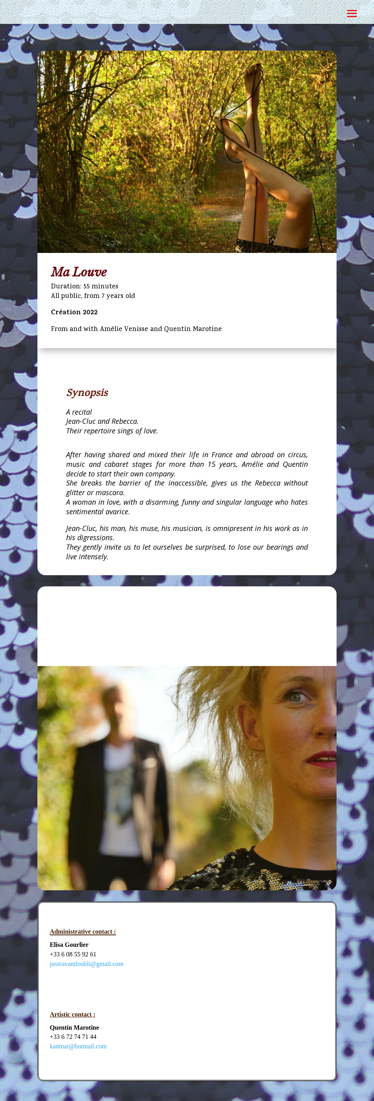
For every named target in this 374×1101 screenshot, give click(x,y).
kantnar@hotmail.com (78, 1046)
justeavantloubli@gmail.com (86, 963)
